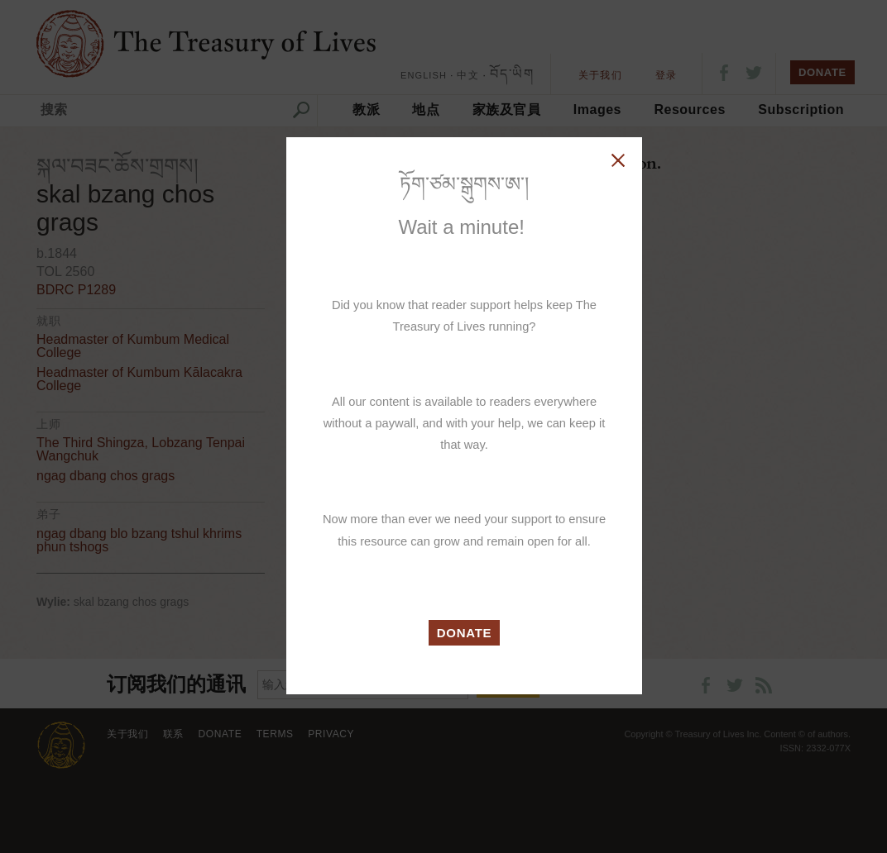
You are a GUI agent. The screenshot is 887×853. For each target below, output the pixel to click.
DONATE (464, 633)
